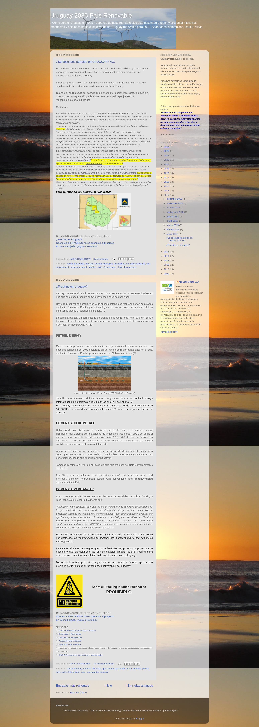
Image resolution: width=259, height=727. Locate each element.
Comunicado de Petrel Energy (70, 634)
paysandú (75, 267)
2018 (167, 182)
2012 (167, 260)
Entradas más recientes (72, 685)
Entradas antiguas (140, 685)
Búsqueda (79, 263)
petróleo (92, 267)
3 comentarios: (101, 259)
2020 (167, 173)
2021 (167, 168)
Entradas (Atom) (78, 692)
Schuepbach (109, 267)
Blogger (140, 718)
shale (120, 267)
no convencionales (135, 263)
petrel (84, 267)
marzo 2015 (173, 225)
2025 (167, 151)
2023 (167, 160)
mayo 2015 (173, 221)
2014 (167, 251)
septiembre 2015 (175, 212)
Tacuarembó (130, 267)
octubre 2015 (174, 207)
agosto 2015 (173, 216)
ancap (70, 263)
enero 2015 (173, 234)
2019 (167, 177)
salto (99, 267)
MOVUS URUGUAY (189, 282)
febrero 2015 (173, 229)
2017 (167, 186)
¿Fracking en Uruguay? (69, 239)
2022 (167, 164)
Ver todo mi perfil (168, 332)
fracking (89, 263)
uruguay (104, 672)
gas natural (119, 263)
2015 (167, 195)
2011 (167, 265)
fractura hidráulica (104, 263)
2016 (167, 190)
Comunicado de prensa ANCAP (70, 637)
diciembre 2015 (175, 199)
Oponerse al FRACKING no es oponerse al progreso (85, 242)
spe (83, 672)
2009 (167, 273)
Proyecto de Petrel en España (70, 644)
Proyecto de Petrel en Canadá (70, 641)
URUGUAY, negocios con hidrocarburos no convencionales (80, 655)
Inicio (108, 685)
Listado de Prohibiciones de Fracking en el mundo (77, 630)
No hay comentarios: (104, 663)
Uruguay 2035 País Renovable (91, 15)
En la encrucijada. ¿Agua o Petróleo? (76, 246)
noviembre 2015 (175, 203)
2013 (167, 256)
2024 (167, 155)
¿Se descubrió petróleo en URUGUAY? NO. (85, 61)
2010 (167, 269)
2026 (167, 146)
